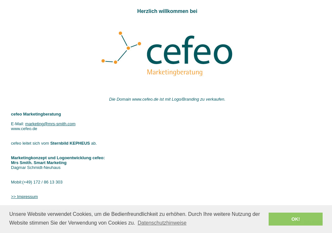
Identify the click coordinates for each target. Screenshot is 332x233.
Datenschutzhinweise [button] (162, 223)
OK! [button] (295, 219)
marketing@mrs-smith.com (50, 123)
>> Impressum (24, 196)
